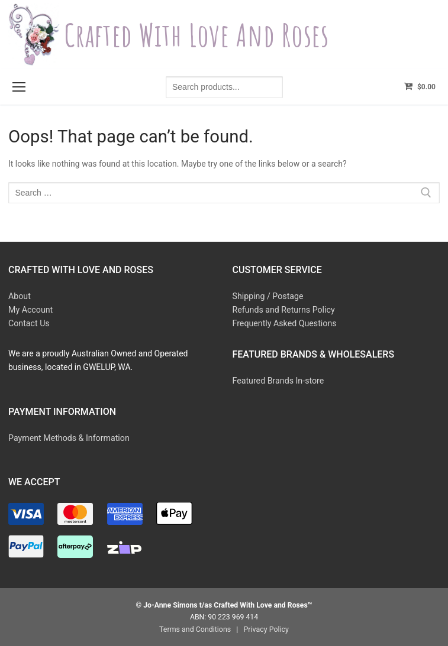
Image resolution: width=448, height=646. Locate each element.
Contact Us (28, 322)
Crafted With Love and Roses (201, 34)
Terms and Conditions (195, 628)
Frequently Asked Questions (284, 322)
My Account (30, 309)
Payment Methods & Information (68, 437)
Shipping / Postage (267, 296)
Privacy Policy (265, 628)
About (19, 296)
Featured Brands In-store (278, 380)
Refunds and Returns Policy (283, 309)
